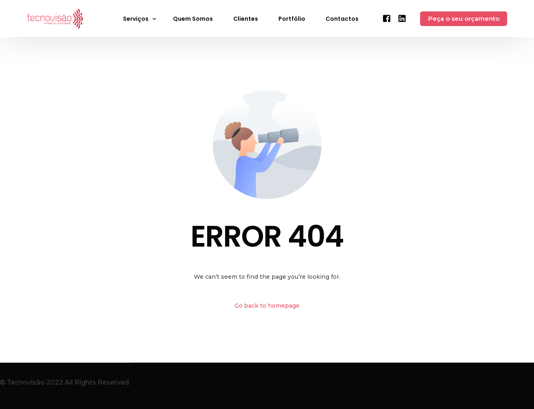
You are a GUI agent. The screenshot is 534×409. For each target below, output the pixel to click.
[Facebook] (386, 18)
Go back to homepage (267, 305)
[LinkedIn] (402, 18)
